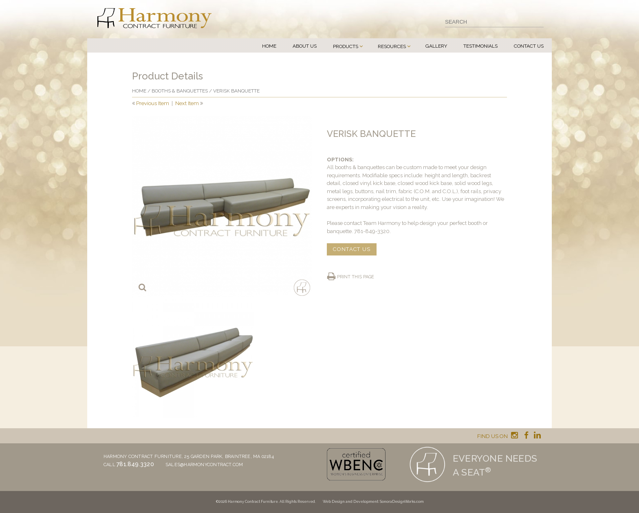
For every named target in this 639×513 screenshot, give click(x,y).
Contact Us (529, 46)
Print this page (355, 277)
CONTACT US (351, 249)
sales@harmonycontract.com (204, 464)
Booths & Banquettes (180, 91)
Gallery (436, 46)
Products (345, 46)
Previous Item (152, 103)
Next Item (187, 103)
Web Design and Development (350, 502)
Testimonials (480, 46)
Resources (392, 46)
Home (269, 46)
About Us (305, 46)
